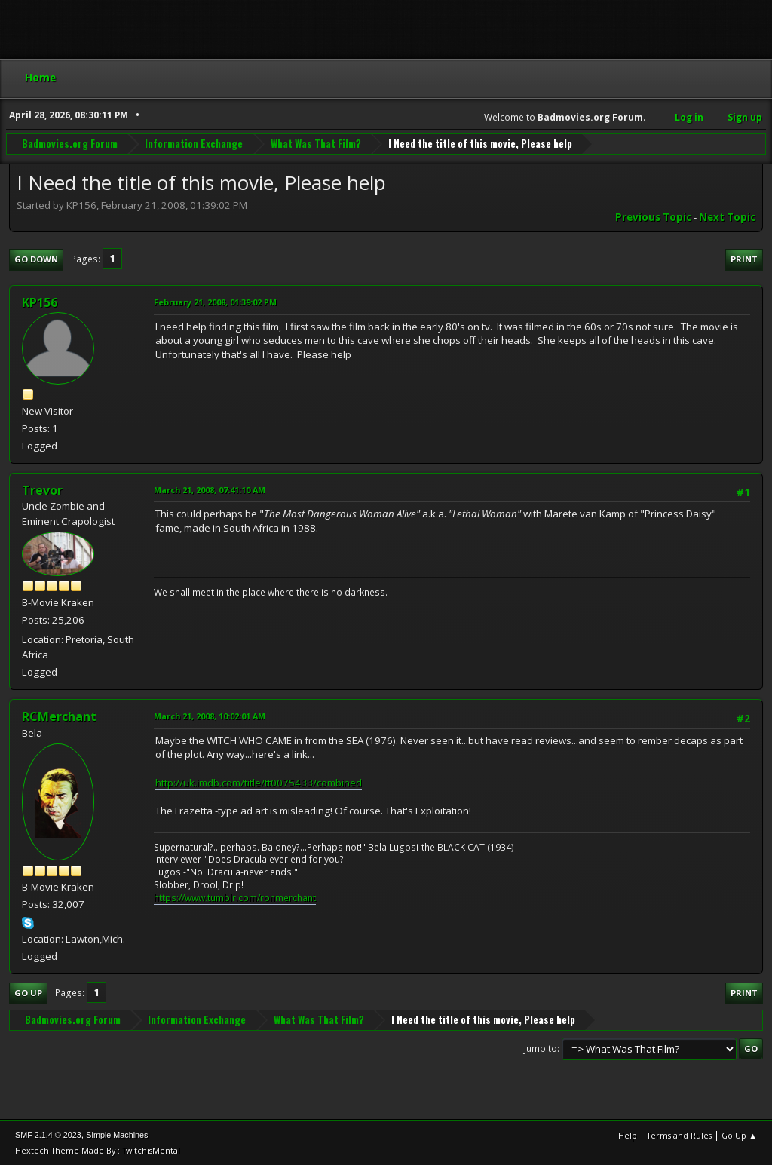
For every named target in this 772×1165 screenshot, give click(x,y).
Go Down (36, 259)
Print (744, 259)
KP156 (39, 302)
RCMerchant (59, 716)
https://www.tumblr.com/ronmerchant (235, 897)
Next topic (727, 217)
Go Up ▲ (739, 1135)
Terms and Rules (679, 1135)
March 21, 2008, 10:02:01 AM (209, 716)
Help (627, 1135)
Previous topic (653, 217)
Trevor (42, 490)
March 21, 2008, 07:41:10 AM (209, 489)
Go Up (28, 992)
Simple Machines (117, 1134)
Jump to (540, 1048)
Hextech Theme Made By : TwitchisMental (97, 1150)
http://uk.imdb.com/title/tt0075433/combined (258, 782)
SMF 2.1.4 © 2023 (48, 1134)
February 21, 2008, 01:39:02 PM (215, 302)
